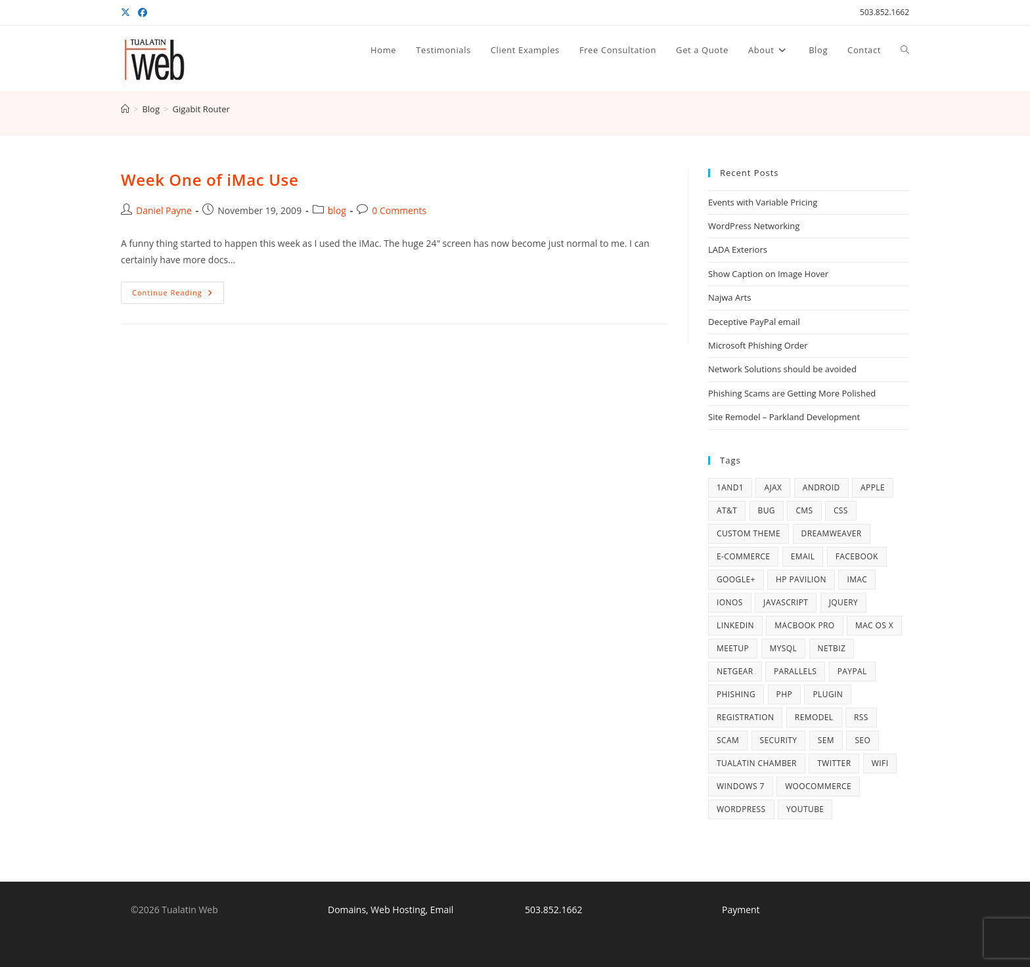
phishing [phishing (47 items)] (736, 694)
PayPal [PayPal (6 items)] (852, 671)
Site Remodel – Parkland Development (784, 417)
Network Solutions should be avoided (782, 369)
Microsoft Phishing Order (758, 345)
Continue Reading (178, 295)
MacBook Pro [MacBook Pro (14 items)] (804, 625)
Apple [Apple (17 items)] (873, 487)
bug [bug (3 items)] (766, 510)
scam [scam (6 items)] (728, 740)
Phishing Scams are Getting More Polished (792, 393)
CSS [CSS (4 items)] (841, 510)
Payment (741, 909)
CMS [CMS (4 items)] (804, 510)
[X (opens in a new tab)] (127, 12)
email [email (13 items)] (803, 556)
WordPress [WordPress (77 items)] (741, 809)
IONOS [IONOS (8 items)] (730, 602)
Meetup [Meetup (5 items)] (733, 648)
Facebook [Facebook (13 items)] (857, 556)
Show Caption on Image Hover (768, 274)
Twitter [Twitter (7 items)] (834, 763)
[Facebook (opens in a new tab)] (142, 12)
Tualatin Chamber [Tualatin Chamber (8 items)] (757, 763)
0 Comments (399, 210)
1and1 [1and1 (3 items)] (730, 487)
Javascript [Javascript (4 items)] (785, 602)
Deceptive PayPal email (754, 322)
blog (337, 210)
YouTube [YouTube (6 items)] (805, 809)
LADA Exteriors (737, 249)
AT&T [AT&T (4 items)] (727, 510)
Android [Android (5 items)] (821, 487)
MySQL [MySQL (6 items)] (783, 648)
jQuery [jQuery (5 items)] (844, 602)
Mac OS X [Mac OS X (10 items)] (874, 625)
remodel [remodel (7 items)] (814, 717)
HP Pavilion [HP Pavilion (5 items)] (801, 579)
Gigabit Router (200, 109)
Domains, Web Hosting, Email (390, 909)
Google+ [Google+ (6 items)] (736, 579)
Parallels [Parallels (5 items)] (795, 671)
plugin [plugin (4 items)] (828, 694)
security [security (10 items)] (778, 740)
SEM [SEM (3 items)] (826, 740)
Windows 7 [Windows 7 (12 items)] (741, 786)
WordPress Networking (753, 226)
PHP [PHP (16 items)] (784, 694)
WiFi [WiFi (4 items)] (880, 763)
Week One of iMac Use (209, 179)
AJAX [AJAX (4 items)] (773, 487)
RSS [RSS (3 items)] (861, 717)
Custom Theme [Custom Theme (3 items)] (748, 533)
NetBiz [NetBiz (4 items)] (832, 648)
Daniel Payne (164, 210)
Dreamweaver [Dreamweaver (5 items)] (831, 533)
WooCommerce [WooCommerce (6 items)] (818, 786)
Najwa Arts (729, 297)
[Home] (125, 109)
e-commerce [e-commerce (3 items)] (743, 556)
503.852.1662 (884, 12)
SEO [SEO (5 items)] (862, 740)
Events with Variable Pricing (762, 202)
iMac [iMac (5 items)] (857, 579)
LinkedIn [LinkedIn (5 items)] (735, 625)
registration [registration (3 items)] (745, 717)
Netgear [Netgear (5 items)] (735, 671)
